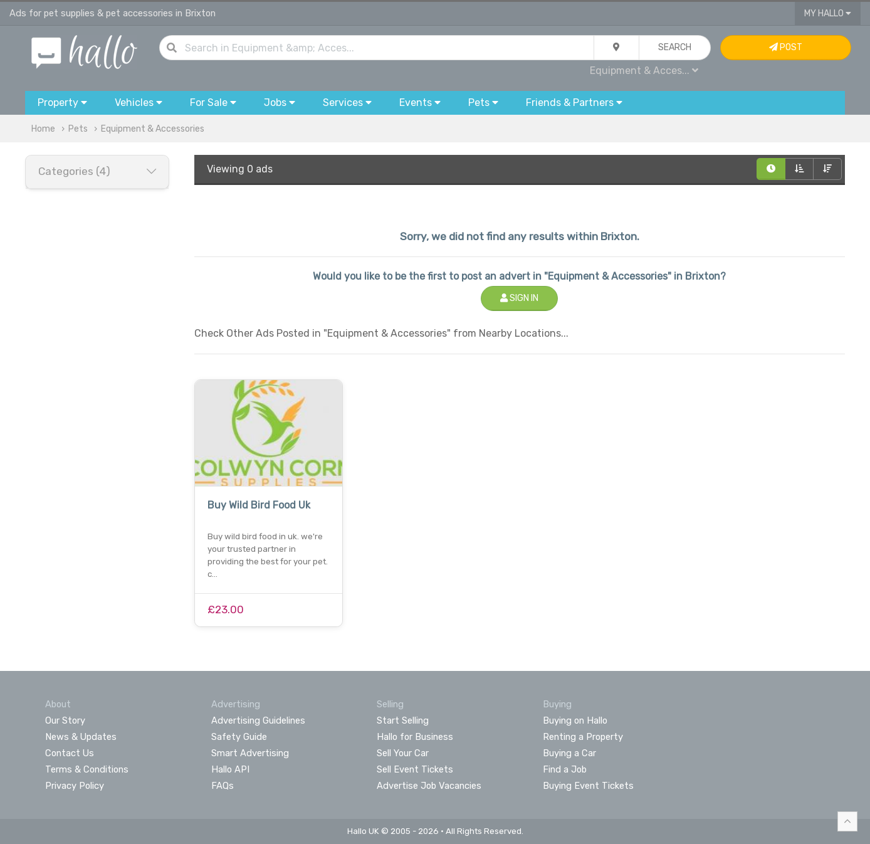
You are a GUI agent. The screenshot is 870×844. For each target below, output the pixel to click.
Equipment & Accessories (152, 129)
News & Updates (81, 736)
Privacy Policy (74, 785)
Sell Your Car (403, 753)
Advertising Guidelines (258, 720)
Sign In (519, 298)
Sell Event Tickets (415, 769)
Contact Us (69, 753)
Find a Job (565, 769)
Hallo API (230, 769)
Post (785, 47)
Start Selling (403, 720)
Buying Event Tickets (588, 785)
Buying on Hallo (575, 720)
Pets (78, 129)
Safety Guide (239, 736)
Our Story (65, 720)
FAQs (222, 785)
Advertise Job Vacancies (429, 785)
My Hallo (827, 13)
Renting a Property (583, 736)
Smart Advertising (250, 753)
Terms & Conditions (86, 769)
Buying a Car (569, 753)
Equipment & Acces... (644, 70)
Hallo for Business (415, 736)
